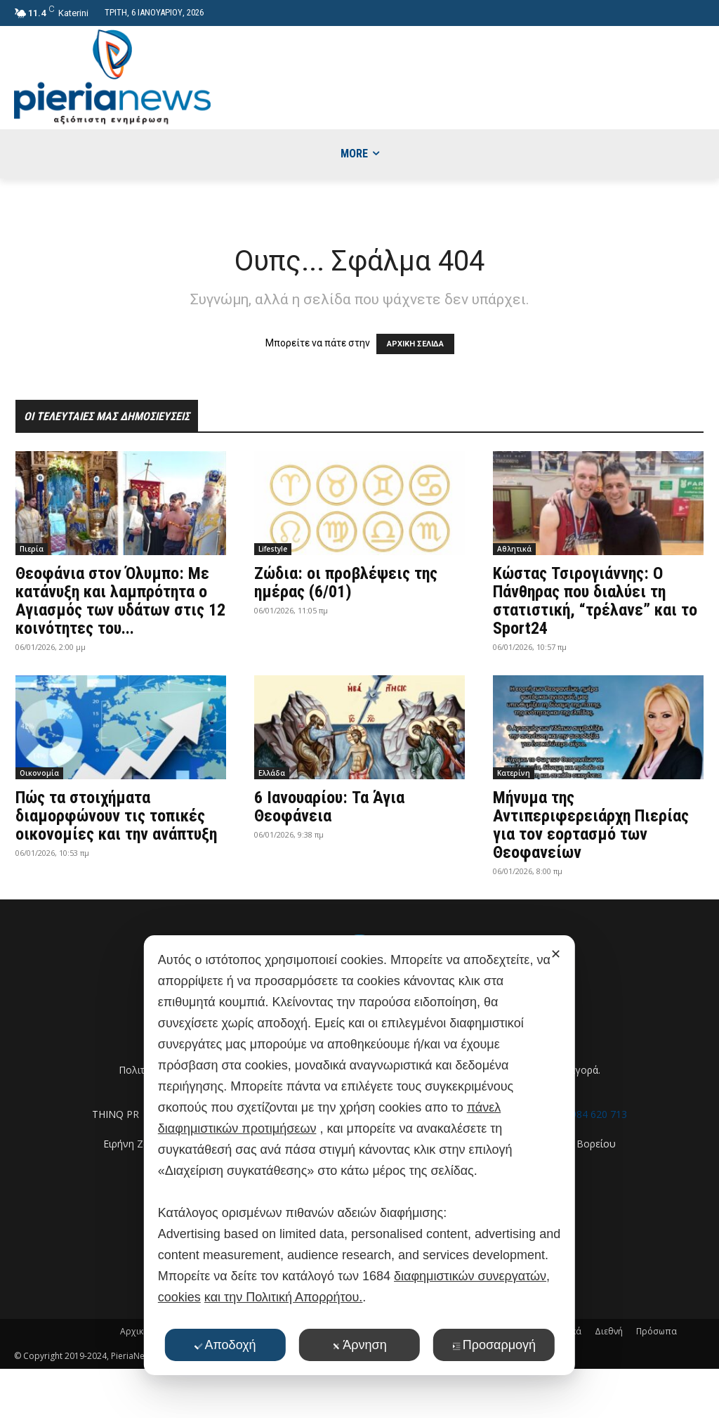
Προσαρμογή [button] (494, 1345)
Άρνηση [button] (359, 1345)
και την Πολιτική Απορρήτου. (283, 1297)
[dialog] (359, 1155)
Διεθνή (609, 1331)
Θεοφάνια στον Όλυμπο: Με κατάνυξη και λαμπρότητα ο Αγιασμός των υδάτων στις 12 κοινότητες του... (120, 601)
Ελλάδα (271, 773)
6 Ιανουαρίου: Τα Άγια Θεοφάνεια (329, 807)
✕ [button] (555, 954)
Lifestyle (272, 549)
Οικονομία (39, 773)
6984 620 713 (596, 1114)
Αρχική (134, 1331)
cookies (179, 1297)
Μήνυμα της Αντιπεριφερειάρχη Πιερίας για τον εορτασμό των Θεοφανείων (591, 825)
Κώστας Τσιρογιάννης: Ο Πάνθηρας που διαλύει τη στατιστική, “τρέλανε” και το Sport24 (595, 601)
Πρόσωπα (656, 1331)
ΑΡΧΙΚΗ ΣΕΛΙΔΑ (415, 344)
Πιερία (32, 549)
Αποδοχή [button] (225, 1345)
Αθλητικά (514, 549)
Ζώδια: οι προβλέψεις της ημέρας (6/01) (345, 582)
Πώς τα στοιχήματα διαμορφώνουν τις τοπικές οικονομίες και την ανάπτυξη (116, 816)
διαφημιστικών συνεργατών (470, 1276)
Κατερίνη (513, 773)
